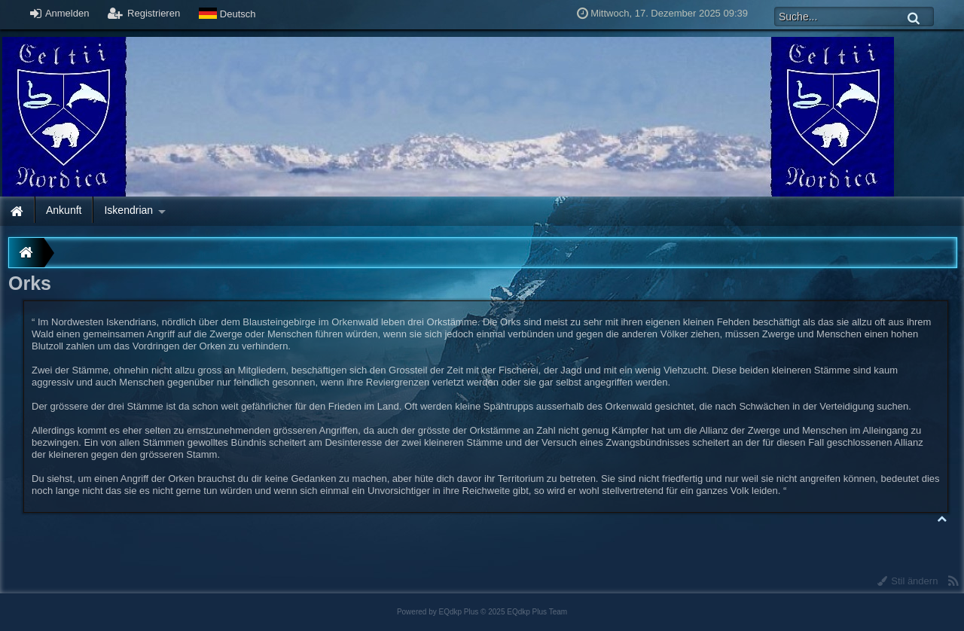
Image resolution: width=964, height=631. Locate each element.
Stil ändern (907, 581)
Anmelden (59, 13)
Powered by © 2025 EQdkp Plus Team (482, 612)
